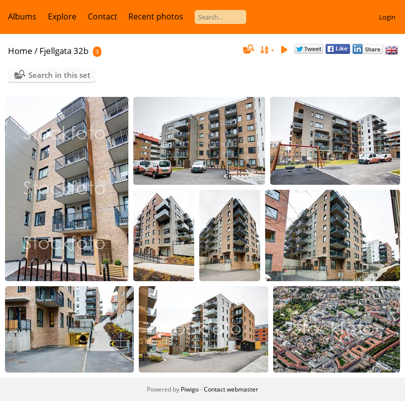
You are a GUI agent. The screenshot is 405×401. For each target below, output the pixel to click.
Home (20, 50)
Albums (22, 16)
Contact (102, 16)
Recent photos (155, 16)
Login (387, 16)
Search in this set (59, 75)
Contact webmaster (231, 389)
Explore (62, 16)
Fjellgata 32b (63, 50)
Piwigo (190, 389)
